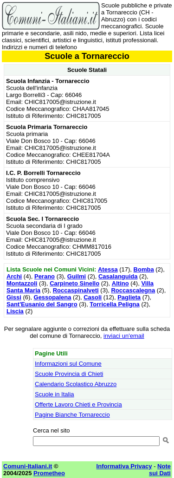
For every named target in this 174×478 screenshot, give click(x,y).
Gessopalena (52, 297)
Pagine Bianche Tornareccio (72, 414)
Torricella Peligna (114, 304)
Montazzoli (21, 283)
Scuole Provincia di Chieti (69, 373)
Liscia (15, 311)
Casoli (93, 297)
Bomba (144, 269)
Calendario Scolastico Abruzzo (75, 384)
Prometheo (49, 473)
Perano (44, 276)
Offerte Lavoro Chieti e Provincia (78, 404)
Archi (14, 276)
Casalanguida (118, 276)
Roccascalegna (133, 290)
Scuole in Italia (54, 394)
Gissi (13, 297)
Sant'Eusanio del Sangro (41, 304)
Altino (120, 283)
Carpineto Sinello (74, 283)
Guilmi (76, 276)
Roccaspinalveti (76, 290)
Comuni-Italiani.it (27, 466)
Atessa (108, 269)
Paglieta (129, 297)
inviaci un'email (123, 335)
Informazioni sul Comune (68, 363)
